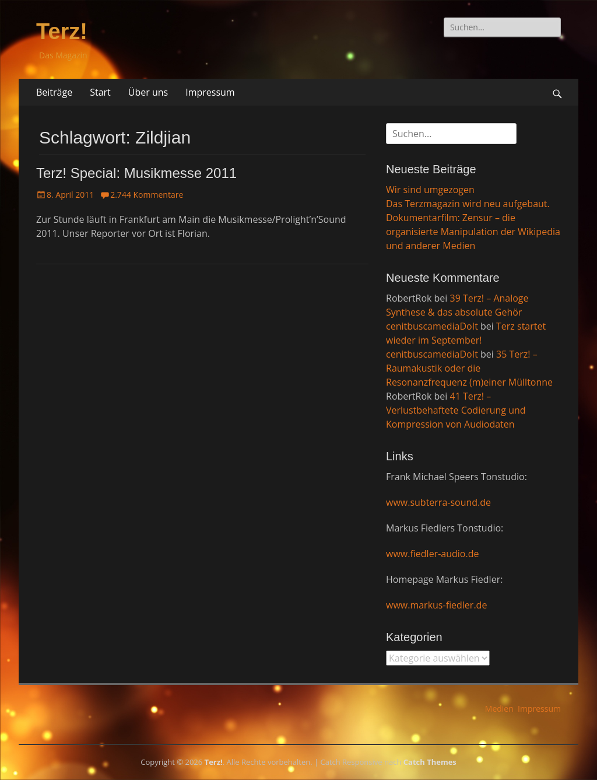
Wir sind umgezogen (430, 189)
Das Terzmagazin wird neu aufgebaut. (468, 203)
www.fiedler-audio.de (432, 553)
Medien (499, 708)
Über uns (148, 92)
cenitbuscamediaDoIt (432, 326)
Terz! (61, 31)
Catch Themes (429, 762)
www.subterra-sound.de (438, 502)
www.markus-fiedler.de (436, 605)
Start (100, 92)
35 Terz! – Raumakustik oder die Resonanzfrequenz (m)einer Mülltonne (469, 368)
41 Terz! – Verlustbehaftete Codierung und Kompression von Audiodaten (456, 410)
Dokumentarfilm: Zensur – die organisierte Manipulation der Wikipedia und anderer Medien (473, 231)
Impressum (209, 92)
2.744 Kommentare (146, 194)
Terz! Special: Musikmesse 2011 (136, 173)
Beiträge (54, 92)
